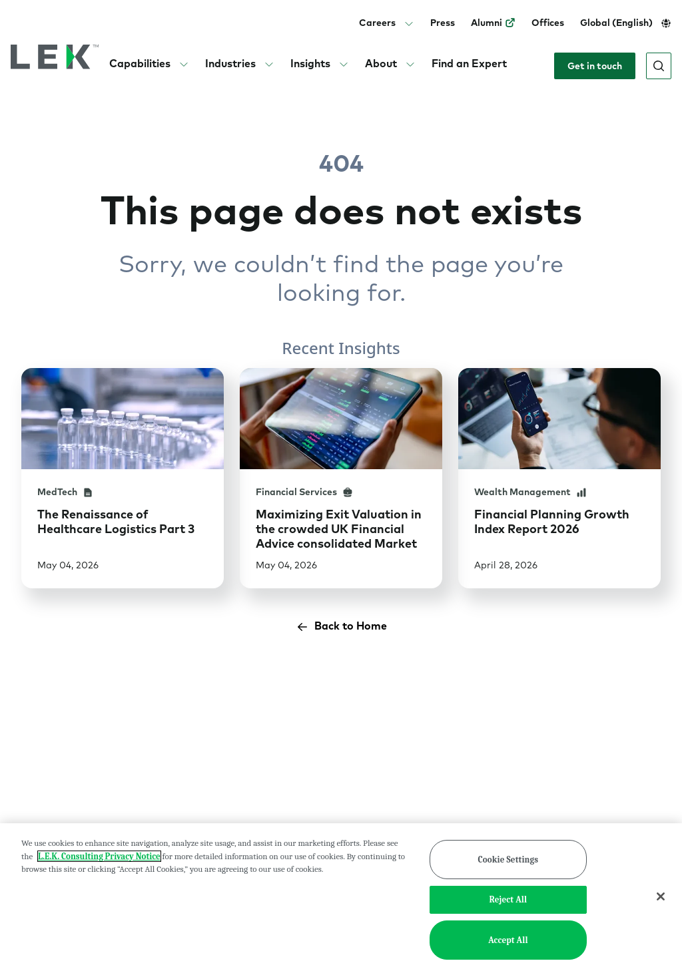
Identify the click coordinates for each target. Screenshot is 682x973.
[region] (341, 898)
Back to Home (341, 627)
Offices (547, 23)
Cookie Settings (508, 860)
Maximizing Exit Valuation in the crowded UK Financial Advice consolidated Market (339, 528)
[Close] (660, 896)
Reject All (508, 899)
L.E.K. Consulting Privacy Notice (99, 856)
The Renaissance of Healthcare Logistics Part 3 (115, 521)
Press (442, 23)
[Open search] (658, 66)
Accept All (507, 940)
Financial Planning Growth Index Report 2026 (551, 521)
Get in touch (594, 66)
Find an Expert (469, 63)
